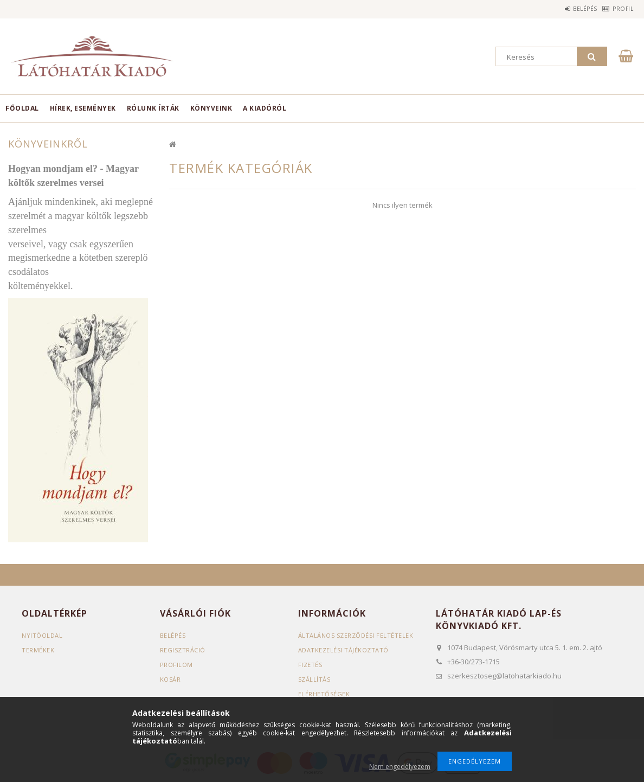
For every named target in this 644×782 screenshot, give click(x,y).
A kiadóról (264, 108)
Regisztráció (182, 650)
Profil (617, 8)
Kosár (170, 679)
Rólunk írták (153, 108)
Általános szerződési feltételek (356, 635)
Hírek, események (83, 108)
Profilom (176, 665)
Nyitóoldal (42, 635)
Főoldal (22, 108)
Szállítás (314, 679)
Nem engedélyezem (399, 766)
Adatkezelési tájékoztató (343, 650)
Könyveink (211, 108)
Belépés (568, 8)
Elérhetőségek (324, 694)
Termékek (38, 650)
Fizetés (310, 665)
